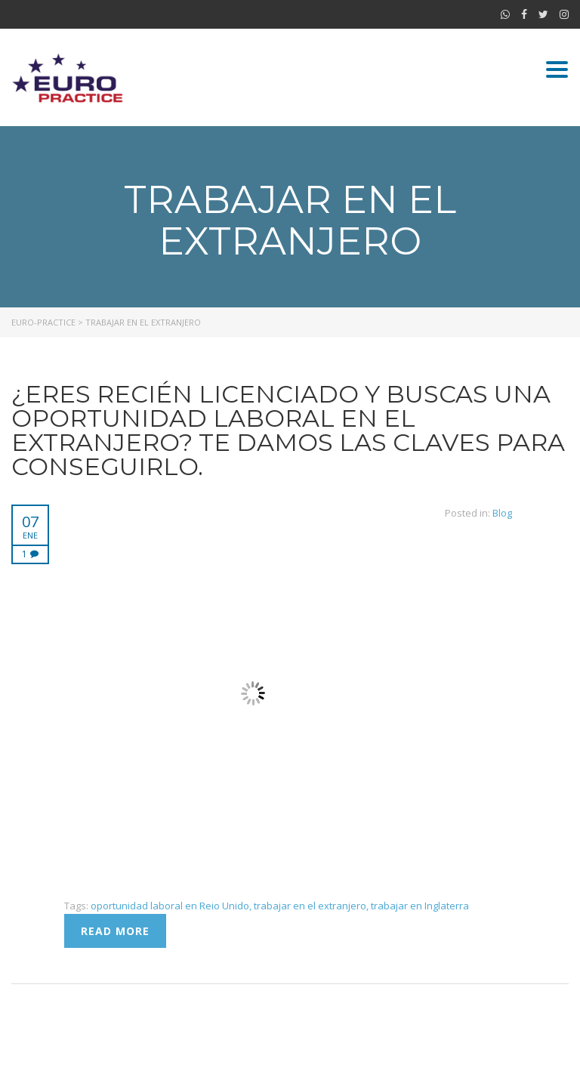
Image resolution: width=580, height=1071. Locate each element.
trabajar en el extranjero (310, 905)
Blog (502, 513)
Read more (115, 931)
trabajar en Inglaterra (420, 905)
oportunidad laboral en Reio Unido (170, 905)
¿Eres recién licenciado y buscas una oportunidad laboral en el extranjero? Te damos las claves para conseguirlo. (288, 430)
